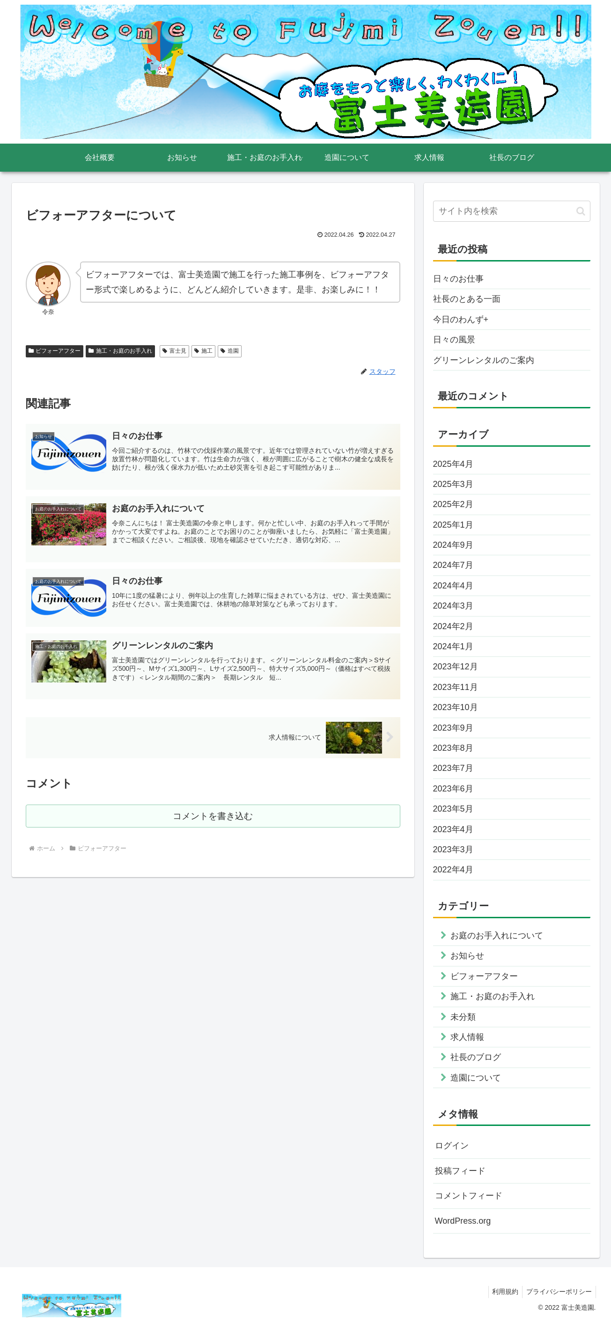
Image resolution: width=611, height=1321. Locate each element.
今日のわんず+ (461, 319)
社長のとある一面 (467, 299)
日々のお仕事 (458, 278)
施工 (203, 351)
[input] (511, 211)
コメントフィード (468, 1195)
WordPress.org (463, 1221)
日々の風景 (454, 339)
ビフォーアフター (55, 351)
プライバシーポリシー (558, 1291)
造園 (230, 351)
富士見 (174, 351)
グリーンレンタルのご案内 (483, 360)
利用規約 (502, 1291)
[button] (581, 211)
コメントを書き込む (213, 821)
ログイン (452, 1145)
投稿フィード (460, 1171)
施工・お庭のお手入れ (120, 351)
